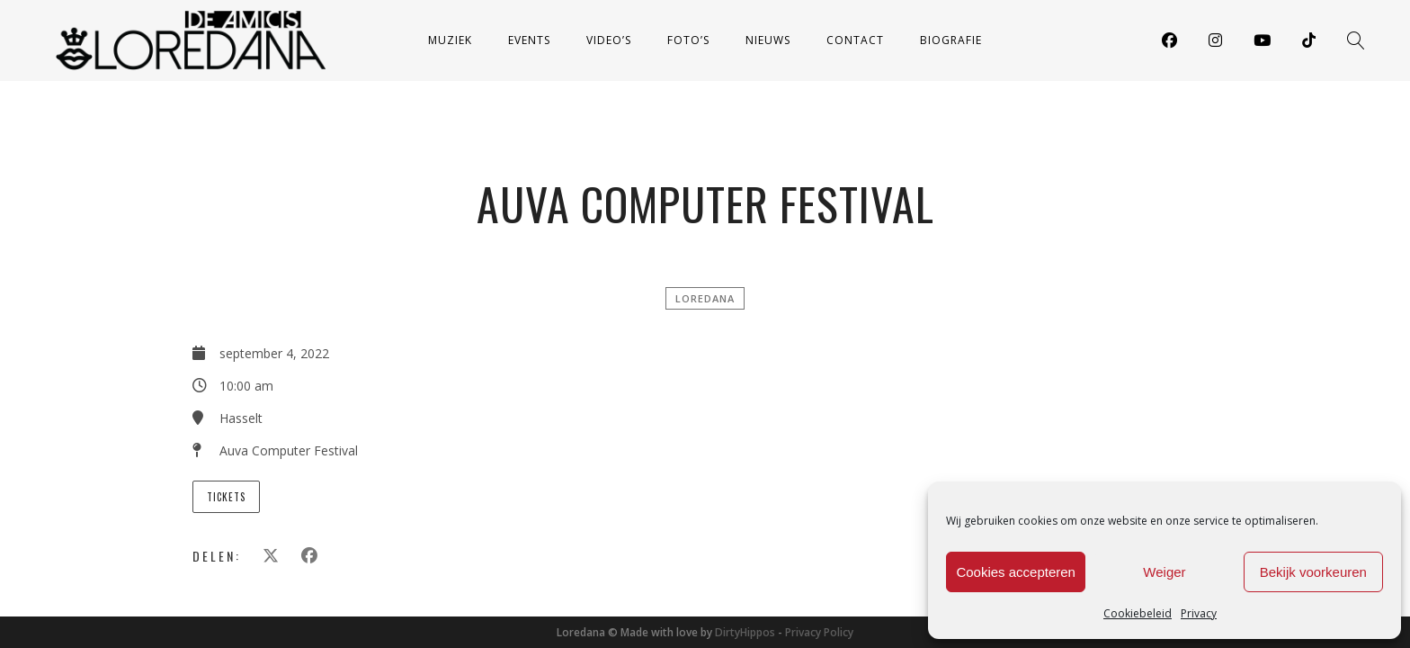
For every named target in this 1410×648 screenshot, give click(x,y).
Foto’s (688, 40)
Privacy (1199, 613)
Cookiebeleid (1137, 613)
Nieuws (767, 40)
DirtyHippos (745, 632)
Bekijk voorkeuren (1313, 572)
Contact (855, 40)
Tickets (226, 497)
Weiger (1164, 572)
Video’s (608, 40)
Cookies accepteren (1015, 572)
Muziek (450, 40)
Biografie (951, 40)
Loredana (705, 298)
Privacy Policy (819, 632)
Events (529, 40)
